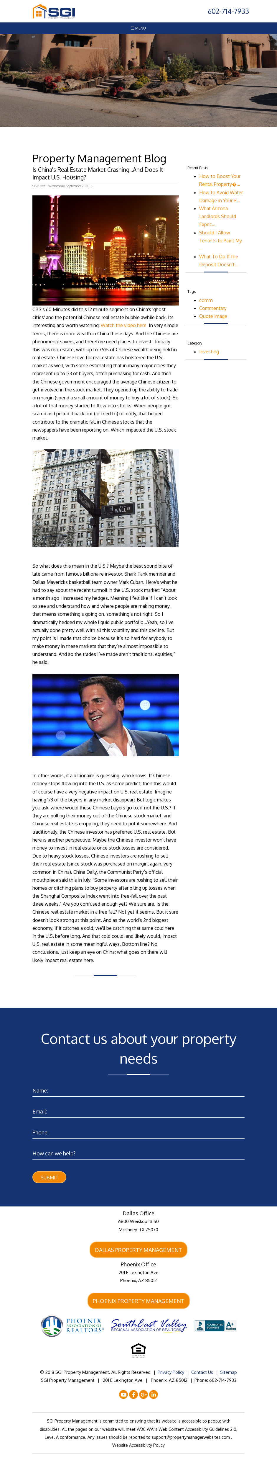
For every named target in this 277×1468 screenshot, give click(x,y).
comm (206, 300)
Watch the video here (124, 325)
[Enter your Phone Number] (138, 1131)
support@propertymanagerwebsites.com (191, 1438)
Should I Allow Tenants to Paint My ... (220, 241)
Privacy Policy (171, 1373)
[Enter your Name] (138, 1089)
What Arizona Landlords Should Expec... (217, 216)
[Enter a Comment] (138, 1152)
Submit (49, 1177)
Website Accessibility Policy (138, 1446)
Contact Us (202, 1373)
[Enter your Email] (138, 1110)
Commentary (213, 308)
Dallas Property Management (138, 1250)
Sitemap (228, 1373)
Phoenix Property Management (138, 1301)
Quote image (213, 316)
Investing (209, 352)
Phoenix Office (138, 1265)
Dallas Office (138, 1213)
